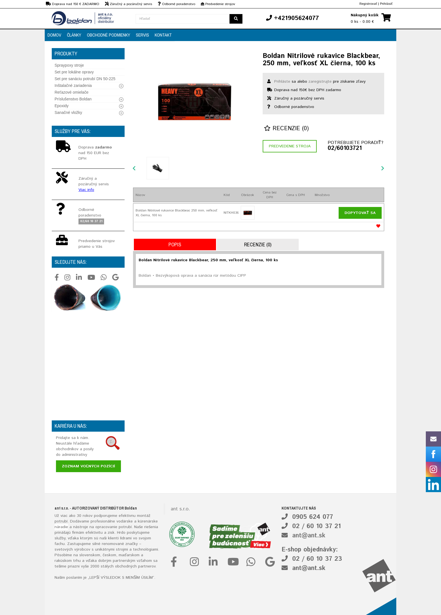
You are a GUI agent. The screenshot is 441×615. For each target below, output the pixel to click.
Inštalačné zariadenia (73, 85)
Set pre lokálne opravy (74, 72)
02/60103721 (345, 148)
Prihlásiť (386, 3)
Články (74, 35)
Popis (174, 244)
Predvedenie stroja (289, 146)
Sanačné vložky (68, 112)
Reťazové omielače (71, 92)
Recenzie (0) (286, 129)
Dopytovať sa (360, 213)
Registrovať (368, 3)
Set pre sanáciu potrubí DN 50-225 (85, 78)
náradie (61, 527)
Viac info (86, 190)
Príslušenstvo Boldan (73, 99)
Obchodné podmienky (108, 35)
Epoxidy (62, 105)
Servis (142, 35)
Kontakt (163, 35)
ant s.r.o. (180, 509)
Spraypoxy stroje (69, 65)
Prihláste (282, 81)
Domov (54, 35)
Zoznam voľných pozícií (88, 466)
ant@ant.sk (308, 535)
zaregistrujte (320, 81)
